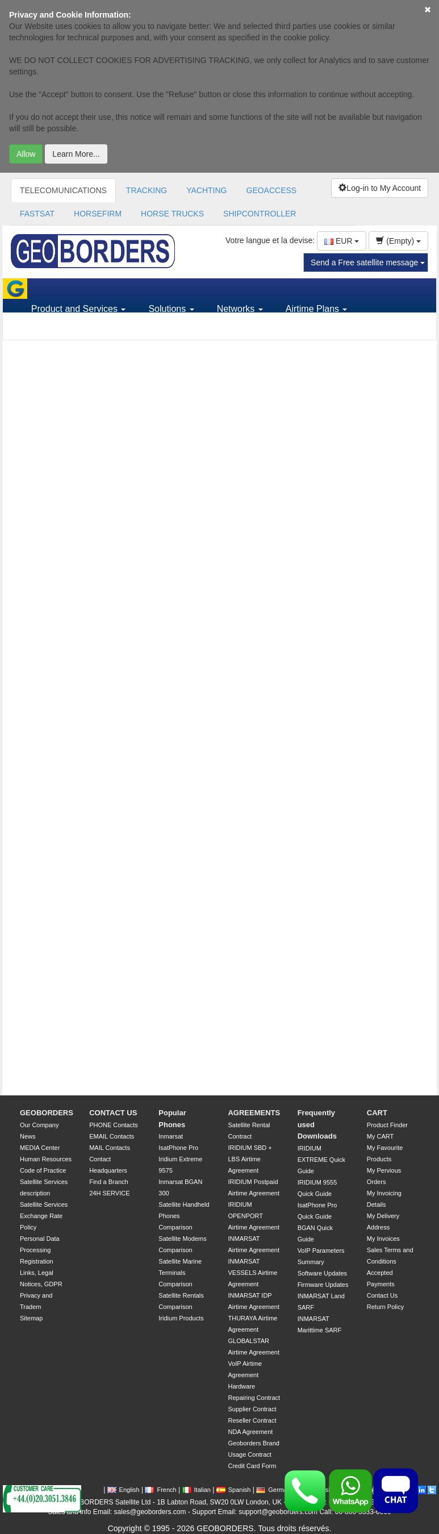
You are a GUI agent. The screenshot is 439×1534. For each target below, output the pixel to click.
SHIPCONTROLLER (259, 213)
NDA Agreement (250, 1431)
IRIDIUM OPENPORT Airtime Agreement (253, 1216)
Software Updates (322, 1273)
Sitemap (31, 1318)
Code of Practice (43, 1170)
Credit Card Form (252, 1465)
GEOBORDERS (46, 1112)
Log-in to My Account (379, 188)
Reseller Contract (252, 1420)
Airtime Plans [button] (317, 309)
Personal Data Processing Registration (40, 1250)
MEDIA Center (40, 1147)
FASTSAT (37, 213)
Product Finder (387, 1125)
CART (377, 1112)
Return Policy (385, 1306)
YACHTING (206, 190)
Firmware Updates (323, 1284)
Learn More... (75, 154)
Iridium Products (180, 1318)
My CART (380, 1136)
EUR (341, 240)
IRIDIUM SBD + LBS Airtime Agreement (249, 1159)
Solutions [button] (171, 309)
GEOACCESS (271, 190)
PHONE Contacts (113, 1125)
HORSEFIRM (98, 213)
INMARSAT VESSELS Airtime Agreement (252, 1272)
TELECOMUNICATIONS (63, 190)
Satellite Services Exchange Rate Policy (44, 1216)
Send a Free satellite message (368, 262)
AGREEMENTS (254, 1112)
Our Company (39, 1125)
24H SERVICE (109, 1193)
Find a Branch (108, 1181)
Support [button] (51, 329)
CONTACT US (113, 1112)
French (160, 1489)
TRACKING (146, 190)
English (123, 1489)
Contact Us (382, 1295)
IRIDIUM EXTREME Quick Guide (321, 1159)
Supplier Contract (252, 1409)
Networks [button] (240, 309)
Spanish (233, 1489)
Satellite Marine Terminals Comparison (180, 1272)
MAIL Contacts (109, 1147)
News (28, 1136)
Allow (25, 154)
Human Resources (46, 1159)
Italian (196, 1489)
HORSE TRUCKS (172, 213)
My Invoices (383, 1238)
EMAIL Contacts (111, 1136)
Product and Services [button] (78, 309)
